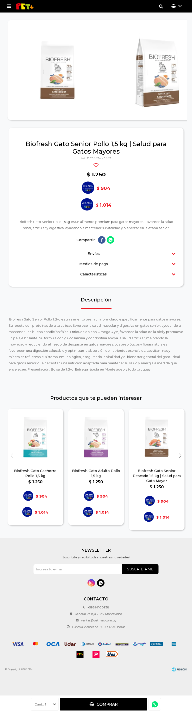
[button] (180, 455)
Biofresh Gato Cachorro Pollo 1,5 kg (35, 473)
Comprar (107, 704)
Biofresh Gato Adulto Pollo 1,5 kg (96, 473)
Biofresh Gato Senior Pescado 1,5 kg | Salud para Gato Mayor (157, 476)
